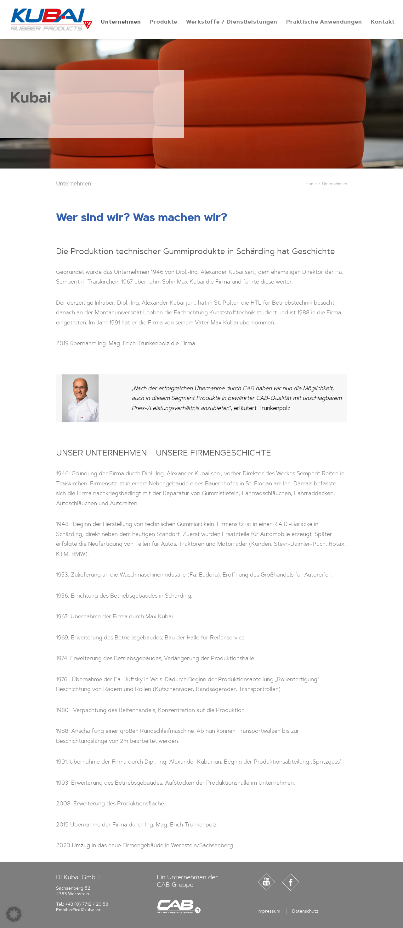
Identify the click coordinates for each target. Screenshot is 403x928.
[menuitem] (120, 21)
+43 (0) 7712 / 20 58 (86, 904)
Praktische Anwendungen (324, 21)
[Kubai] (51, 19)
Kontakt (383, 21)
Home (311, 183)
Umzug (81, 845)
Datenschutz (305, 911)
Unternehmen (121, 21)
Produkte (163, 21)
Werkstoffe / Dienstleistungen (231, 21)
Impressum (269, 911)
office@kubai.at (85, 910)
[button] (14, 914)
